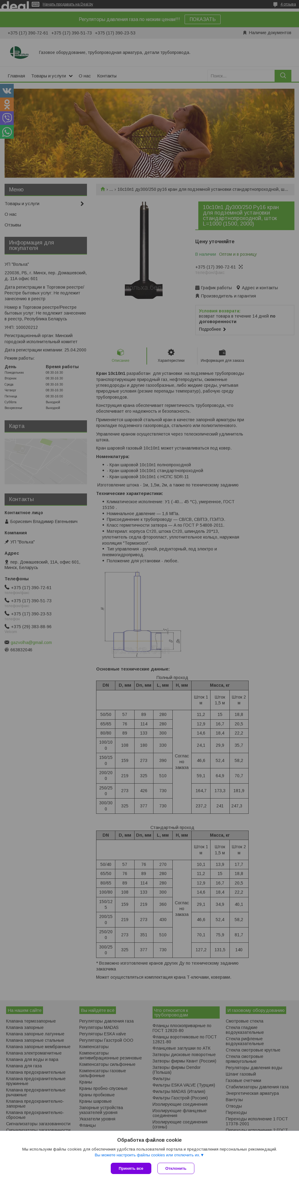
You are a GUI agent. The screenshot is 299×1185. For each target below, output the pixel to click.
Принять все (131, 1168)
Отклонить (175, 1168)
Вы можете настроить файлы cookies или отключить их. (147, 1155)
